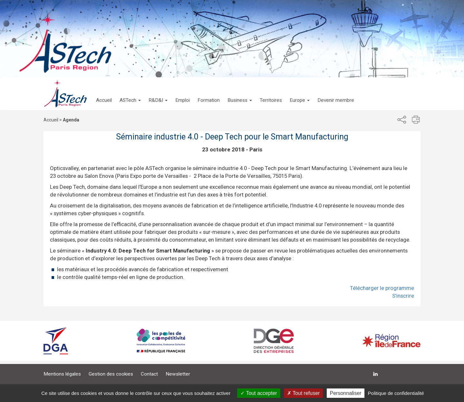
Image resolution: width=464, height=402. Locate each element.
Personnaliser (346, 393)
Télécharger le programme (382, 288)
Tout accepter (258, 393)
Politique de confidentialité (396, 393)
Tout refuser (303, 393)
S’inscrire (403, 295)
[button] (130, 94)
